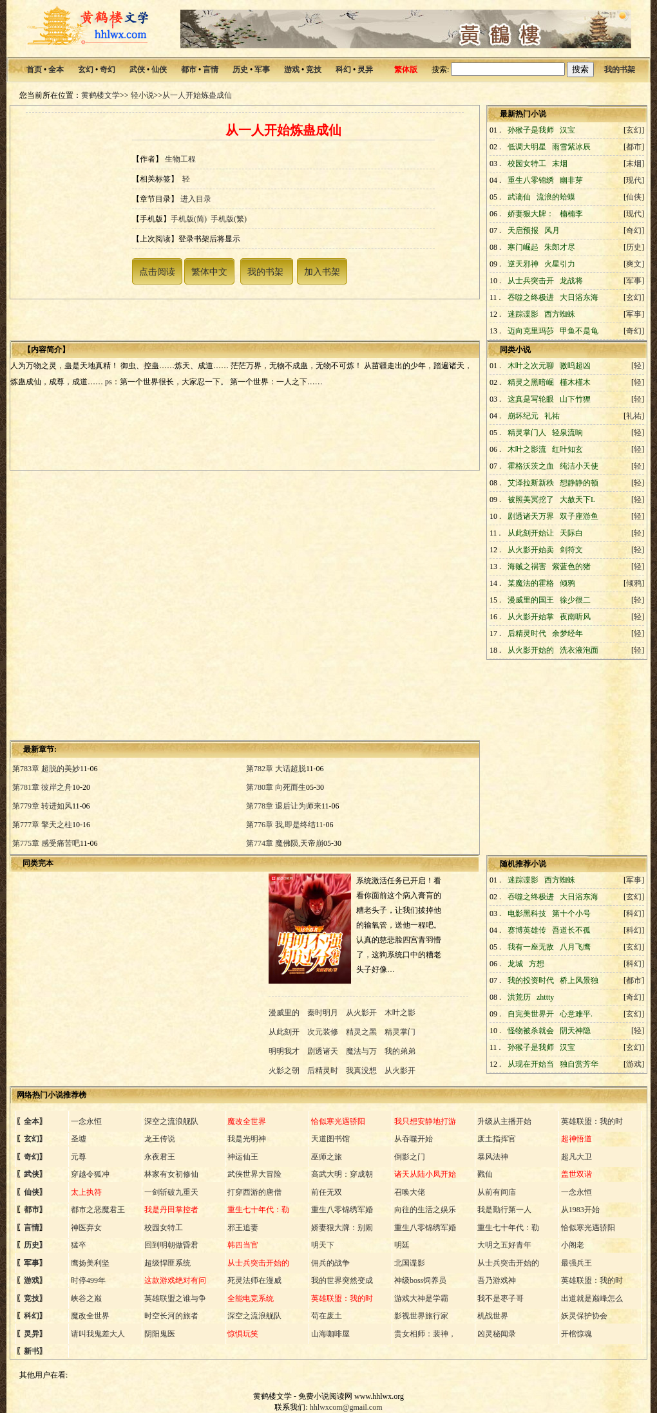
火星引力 (559, 263)
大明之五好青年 (504, 1244)
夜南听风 (575, 616)
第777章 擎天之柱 (42, 824)
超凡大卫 (576, 1156)
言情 (210, 69)
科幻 (343, 69)
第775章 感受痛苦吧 (46, 843)
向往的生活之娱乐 (425, 1209)
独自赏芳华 (579, 1064)
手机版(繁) (229, 218)
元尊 (78, 1156)
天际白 (571, 533)
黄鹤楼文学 (100, 95)
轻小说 (142, 95)
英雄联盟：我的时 (592, 1121)
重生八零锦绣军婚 (342, 1209)
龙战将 (571, 280)
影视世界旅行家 (421, 1315)
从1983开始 (580, 1209)
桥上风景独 (579, 980)
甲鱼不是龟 (579, 330)
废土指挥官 (496, 1138)
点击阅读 (157, 271)
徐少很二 (575, 599)
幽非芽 (571, 180)
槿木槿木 (575, 382)
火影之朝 (285, 1070)
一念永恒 (86, 1121)
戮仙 (485, 1174)
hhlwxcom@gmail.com (346, 1407)
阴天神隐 (575, 1030)
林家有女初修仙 (171, 1174)
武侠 (137, 69)
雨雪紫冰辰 (571, 146)
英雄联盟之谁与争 (175, 1298)
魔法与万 (361, 1051)
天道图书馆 (330, 1138)
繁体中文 (209, 271)
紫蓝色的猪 (571, 566)
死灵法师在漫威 (254, 1280)
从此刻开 (285, 1031)
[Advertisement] (130, 604)
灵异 (365, 69)
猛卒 (78, 1244)
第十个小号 (571, 913)
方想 (536, 963)
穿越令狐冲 (90, 1174)
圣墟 (78, 1138)
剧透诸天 (322, 1051)
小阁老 (572, 1244)
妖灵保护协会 (584, 1315)
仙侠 (159, 69)
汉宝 (567, 130)
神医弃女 (86, 1227)
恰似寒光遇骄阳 (588, 1227)
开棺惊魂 (576, 1333)
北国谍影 (409, 1263)
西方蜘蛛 (559, 314)
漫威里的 (285, 1012)
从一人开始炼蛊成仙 (197, 95)
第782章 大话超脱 (276, 768)
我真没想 (361, 1070)
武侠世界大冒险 (254, 1174)
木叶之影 (400, 1012)
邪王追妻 (242, 1227)
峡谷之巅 (86, 1298)
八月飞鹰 (575, 946)
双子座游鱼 (579, 516)
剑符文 (571, 549)
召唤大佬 (409, 1192)
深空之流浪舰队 (171, 1121)
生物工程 (180, 159)
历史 (240, 69)
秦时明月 (322, 1012)
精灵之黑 (361, 1031)
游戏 (292, 69)
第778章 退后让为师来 (283, 805)
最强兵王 (576, 1263)
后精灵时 (322, 1070)
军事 (262, 69)
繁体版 (405, 69)
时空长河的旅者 (171, 1315)
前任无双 (326, 1192)
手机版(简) (189, 218)
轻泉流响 (567, 432)
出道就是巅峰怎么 (592, 1298)
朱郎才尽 (559, 247)
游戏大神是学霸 (421, 1298)
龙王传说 (159, 1138)
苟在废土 (326, 1315)
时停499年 (88, 1280)
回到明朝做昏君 (171, 1244)
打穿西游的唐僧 (254, 1192)
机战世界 (492, 1315)
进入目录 (195, 198)
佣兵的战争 (330, 1263)
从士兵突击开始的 (508, 1263)
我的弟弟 (400, 1051)
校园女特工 (163, 1227)
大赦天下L (577, 499)
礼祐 (552, 415)
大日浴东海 (579, 297)
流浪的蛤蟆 (556, 196)
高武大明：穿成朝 (342, 1174)
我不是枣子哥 (500, 1298)
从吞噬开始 (413, 1138)
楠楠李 (571, 213)
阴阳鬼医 (159, 1333)
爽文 (634, 263)
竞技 (313, 69)
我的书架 (619, 69)
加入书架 (322, 271)
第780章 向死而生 (276, 787)
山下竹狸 (575, 399)
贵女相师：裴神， (425, 1333)
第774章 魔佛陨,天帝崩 (284, 843)
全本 (56, 69)
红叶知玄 (567, 449)
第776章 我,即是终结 (281, 824)
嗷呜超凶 (575, 365)
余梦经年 (567, 633)
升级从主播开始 (504, 1121)
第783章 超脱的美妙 (46, 768)
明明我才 (285, 1051)
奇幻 (107, 69)
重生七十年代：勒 (508, 1227)
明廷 (402, 1244)
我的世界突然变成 (342, 1280)
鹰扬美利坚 (90, 1263)
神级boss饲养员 (420, 1280)
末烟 (559, 163)
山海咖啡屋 (330, 1333)
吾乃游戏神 (496, 1280)
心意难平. (576, 1013)
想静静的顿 (579, 482)
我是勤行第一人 (504, 1209)
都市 (188, 69)
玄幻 (85, 69)
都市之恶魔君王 (98, 1209)
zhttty (545, 997)
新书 (31, 1351)
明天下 (322, 1244)
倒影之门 (409, 1156)
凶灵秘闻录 (496, 1333)
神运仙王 (242, 1156)
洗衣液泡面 (579, 650)
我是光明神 (246, 1138)
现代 (634, 180)
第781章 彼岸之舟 (42, 787)
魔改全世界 (90, 1315)
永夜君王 (159, 1156)
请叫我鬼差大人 (98, 1333)
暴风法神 (492, 1156)
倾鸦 (567, 583)
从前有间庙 (496, 1192)
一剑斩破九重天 (171, 1192)
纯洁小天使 (579, 466)
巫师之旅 (326, 1156)
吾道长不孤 (571, 930)
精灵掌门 (400, 1031)
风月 (552, 230)
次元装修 (322, 1031)
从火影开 (361, 1012)
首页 (34, 69)
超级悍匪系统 (167, 1263)
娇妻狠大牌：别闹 (342, 1227)
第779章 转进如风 (42, 805)
